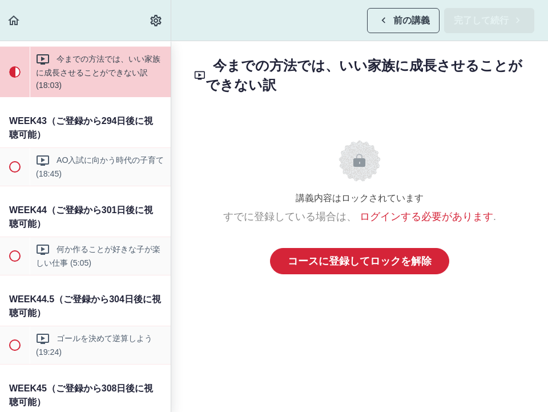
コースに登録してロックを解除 (360, 261)
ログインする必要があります (426, 216)
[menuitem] (156, 20)
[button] (14, 20)
